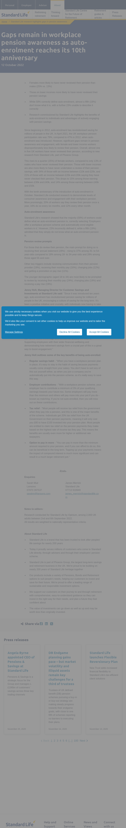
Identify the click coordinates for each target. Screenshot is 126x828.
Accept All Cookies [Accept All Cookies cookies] (99, 332)
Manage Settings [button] (14, 332)
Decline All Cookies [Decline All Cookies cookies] (69, 332)
